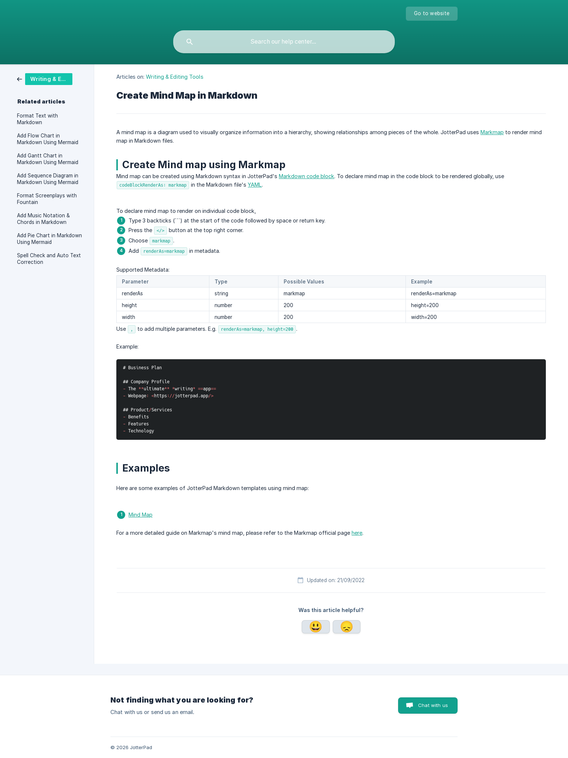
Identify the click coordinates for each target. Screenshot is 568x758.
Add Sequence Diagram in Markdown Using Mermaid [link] (47, 179)
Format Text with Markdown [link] (37, 119)
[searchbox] (284, 41)
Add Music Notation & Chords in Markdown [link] (43, 219)
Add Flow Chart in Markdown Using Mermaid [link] (47, 139)
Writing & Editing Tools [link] (174, 77)
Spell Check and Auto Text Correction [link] (49, 258)
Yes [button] (316, 626)
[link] (50, 79)
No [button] (346, 626)
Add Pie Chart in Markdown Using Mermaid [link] (49, 238)
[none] (432, 14)
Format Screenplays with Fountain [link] (47, 199)
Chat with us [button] (433, 705)
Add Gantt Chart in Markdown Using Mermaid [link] (47, 159)
